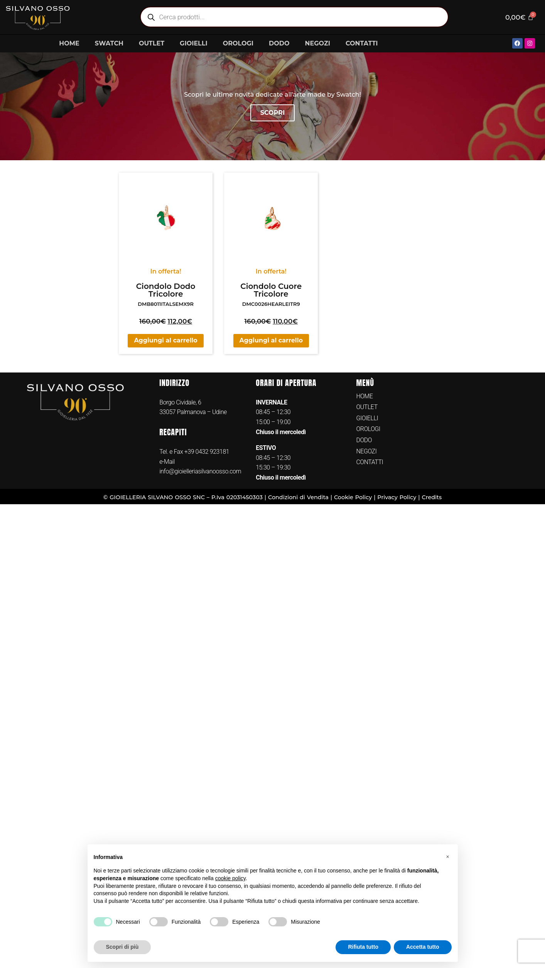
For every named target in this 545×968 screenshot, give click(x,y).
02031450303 (244, 497)
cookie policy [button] (230, 878)
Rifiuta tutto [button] (363, 947)
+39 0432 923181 (206, 451)
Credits (432, 497)
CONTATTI (362, 43)
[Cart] (519, 17)
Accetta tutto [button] (422, 947)
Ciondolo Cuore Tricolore (271, 290)
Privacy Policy (396, 497)
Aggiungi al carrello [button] (165, 340)
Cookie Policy (353, 497)
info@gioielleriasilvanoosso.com (200, 471)
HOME (69, 43)
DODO (279, 43)
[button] (448, 857)
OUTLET (151, 43)
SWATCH (109, 43)
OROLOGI (238, 43)
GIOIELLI (194, 43)
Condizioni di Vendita (298, 497)
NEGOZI (317, 43)
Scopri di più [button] (122, 947)
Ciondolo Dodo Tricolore (166, 290)
